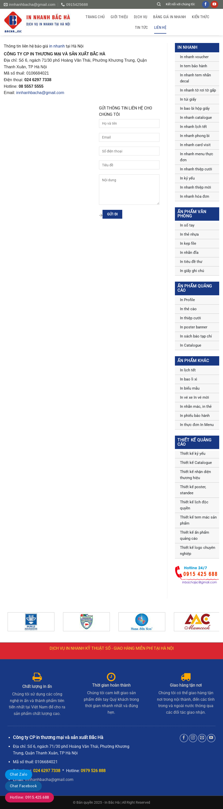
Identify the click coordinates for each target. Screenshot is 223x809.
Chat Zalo (18, 774)
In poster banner (193, 327)
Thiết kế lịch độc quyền (194, 505)
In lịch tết (188, 370)
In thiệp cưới (190, 318)
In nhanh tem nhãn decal (195, 78)
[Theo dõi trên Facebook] (184, 738)
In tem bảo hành (193, 66)
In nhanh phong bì (195, 135)
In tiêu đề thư (191, 261)
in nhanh (57, 46)
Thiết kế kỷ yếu (192, 453)
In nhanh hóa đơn (194, 196)
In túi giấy (188, 99)
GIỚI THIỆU (119, 17)
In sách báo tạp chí (196, 336)
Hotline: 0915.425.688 (29, 797)
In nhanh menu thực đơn (196, 157)
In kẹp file (188, 243)
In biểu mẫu (189, 388)
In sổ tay (187, 225)
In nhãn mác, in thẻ (196, 406)
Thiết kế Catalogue (196, 462)
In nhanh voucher (194, 57)
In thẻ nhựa (189, 234)
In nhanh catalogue (196, 117)
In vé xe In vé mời (194, 397)
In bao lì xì (188, 379)
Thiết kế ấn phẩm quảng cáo (194, 535)
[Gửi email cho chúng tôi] (202, 738)
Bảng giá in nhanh (169, 17)
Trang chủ (95, 17)
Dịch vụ (140, 17)
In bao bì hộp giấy (195, 108)
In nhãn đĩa (189, 252)
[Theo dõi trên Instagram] (193, 738)
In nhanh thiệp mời (195, 187)
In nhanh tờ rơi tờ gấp (198, 90)
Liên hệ (160, 27)
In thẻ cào (188, 309)
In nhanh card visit (195, 145)
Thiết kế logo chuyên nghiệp (197, 550)
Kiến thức (200, 17)
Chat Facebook (23, 786)
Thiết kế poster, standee (193, 490)
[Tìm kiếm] (159, 4)
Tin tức (141, 27)
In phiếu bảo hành (195, 415)
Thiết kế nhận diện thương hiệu (195, 474)
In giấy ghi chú (192, 270)
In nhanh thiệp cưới (196, 169)
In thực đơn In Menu (197, 424)
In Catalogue (190, 345)
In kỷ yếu (187, 178)
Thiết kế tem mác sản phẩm (198, 520)
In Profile (187, 300)
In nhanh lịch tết (193, 126)
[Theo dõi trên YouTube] (211, 738)
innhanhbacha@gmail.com (40, 93)
